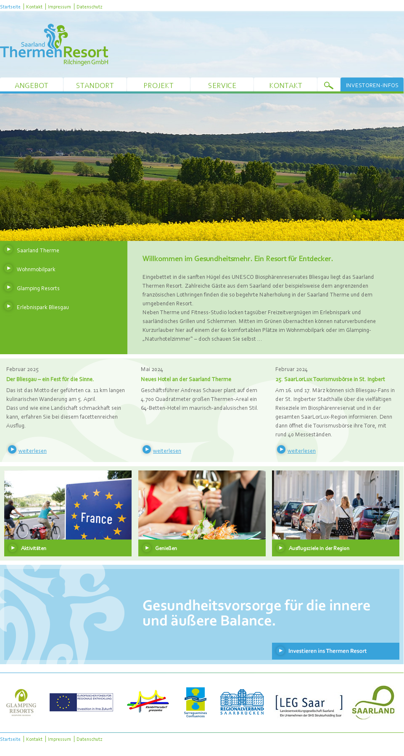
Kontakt (34, 6)
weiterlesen (32, 450)
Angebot (31, 85)
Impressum (59, 6)
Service (222, 85)
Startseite (10, 6)
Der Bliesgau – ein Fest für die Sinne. (50, 379)
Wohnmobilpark (36, 269)
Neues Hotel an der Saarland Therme (186, 379)
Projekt (158, 85)
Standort (95, 85)
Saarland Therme (38, 250)
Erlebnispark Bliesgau (43, 307)
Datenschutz (89, 6)
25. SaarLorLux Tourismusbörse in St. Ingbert (330, 379)
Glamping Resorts (38, 288)
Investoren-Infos (372, 85)
